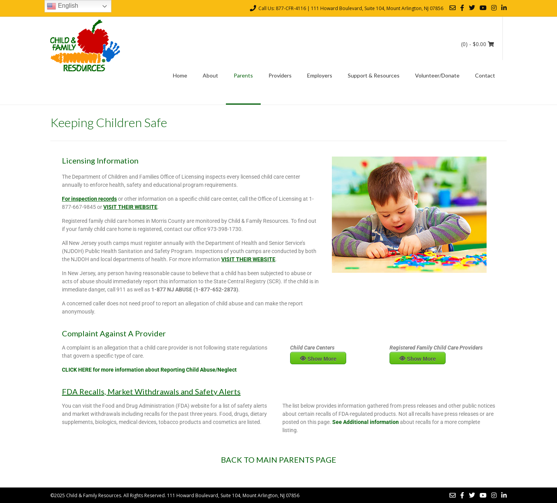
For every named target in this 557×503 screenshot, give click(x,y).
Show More (322, 359)
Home (180, 75)
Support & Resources (374, 75)
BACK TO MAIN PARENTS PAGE (278, 459)
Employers (319, 75)
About (210, 75)
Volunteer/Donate (437, 75)
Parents (243, 75)
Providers (280, 75)
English (62, 6)
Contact (485, 75)
